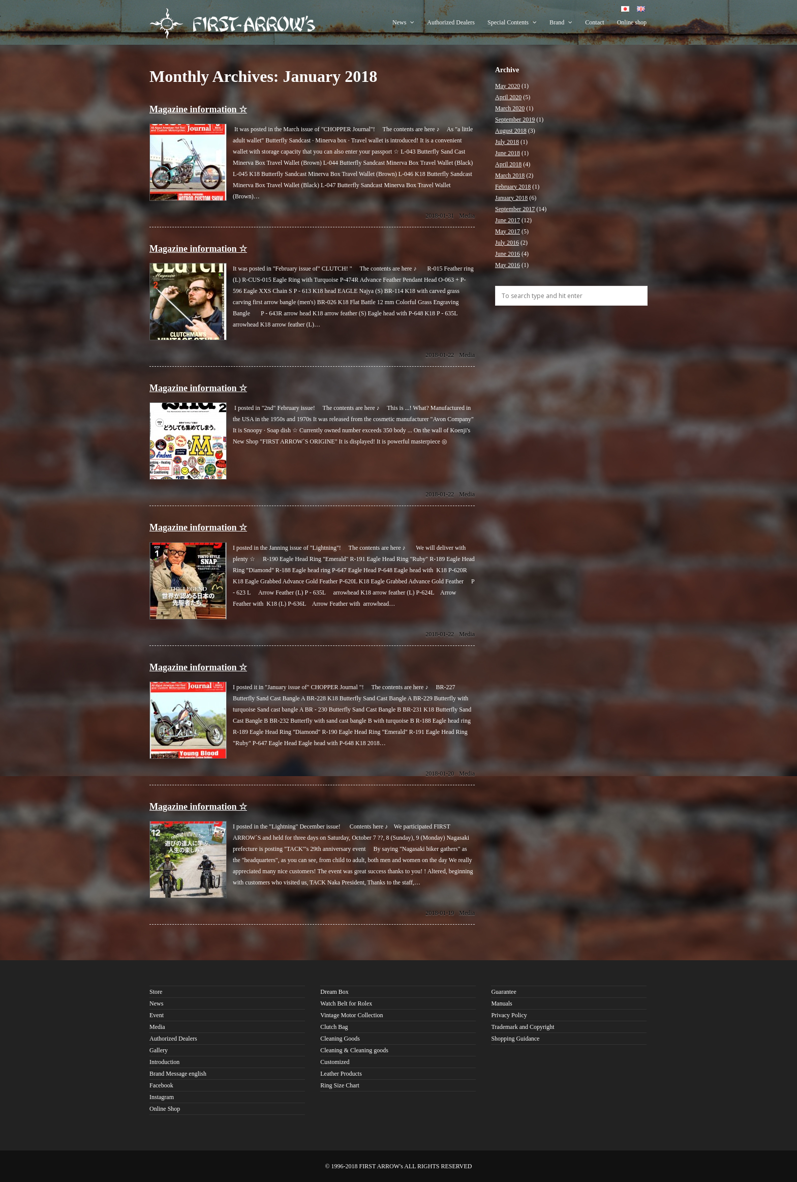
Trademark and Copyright (522, 1026)
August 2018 (511, 130)
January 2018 (511, 197)
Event (156, 1015)
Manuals (501, 1003)
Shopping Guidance (515, 1038)
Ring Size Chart (339, 1085)
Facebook (161, 1085)
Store (155, 991)
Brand (560, 22)
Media (467, 215)
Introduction (164, 1062)
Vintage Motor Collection (351, 1015)
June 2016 (507, 253)
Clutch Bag (334, 1026)
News (403, 22)
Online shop (632, 22)
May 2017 (507, 231)
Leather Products (341, 1073)
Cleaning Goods (340, 1038)
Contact (594, 22)
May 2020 (507, 86)
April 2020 (508, 97)
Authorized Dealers (451, 22)
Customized (334, 1062)
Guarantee (503, 991)
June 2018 (507, 153)
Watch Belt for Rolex (346, 1003)
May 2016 (507, 265)
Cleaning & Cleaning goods (354, 1050)
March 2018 (510, 175)
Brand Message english (177, 1073)
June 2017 (507, 220)
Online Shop (164, 1108)
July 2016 (507, 242)
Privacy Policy (509, 1015)
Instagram (161, 1097)
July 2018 (507, 141)
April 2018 (508, 164)
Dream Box (334, 991)
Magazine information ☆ (198, 109)
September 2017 (515, 209)
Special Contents (512, 22)
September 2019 (515, 119)
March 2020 (510, 108)
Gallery (158, 1050)
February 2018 (513, 186)
